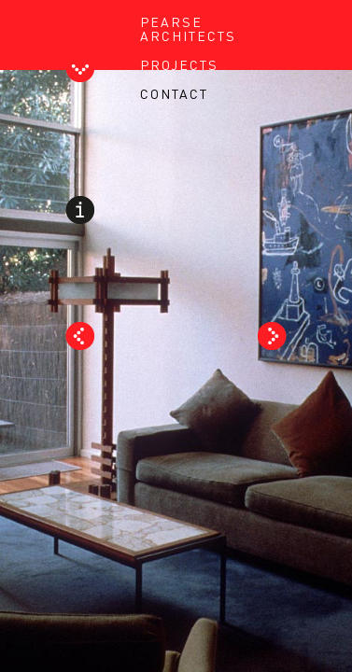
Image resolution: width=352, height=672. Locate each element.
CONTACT (174, 93)
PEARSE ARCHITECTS (188, 28)
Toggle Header (79, 72)
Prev (79, 336)
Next (272, 336)
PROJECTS (179, 64)
